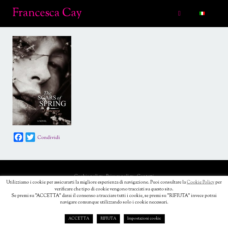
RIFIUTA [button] (108, 218)
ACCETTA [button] (78, 218)
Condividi (48, 138)
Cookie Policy (200, 182)
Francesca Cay (47, 13)
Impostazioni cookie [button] (144, 218)
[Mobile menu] (179, 13)
